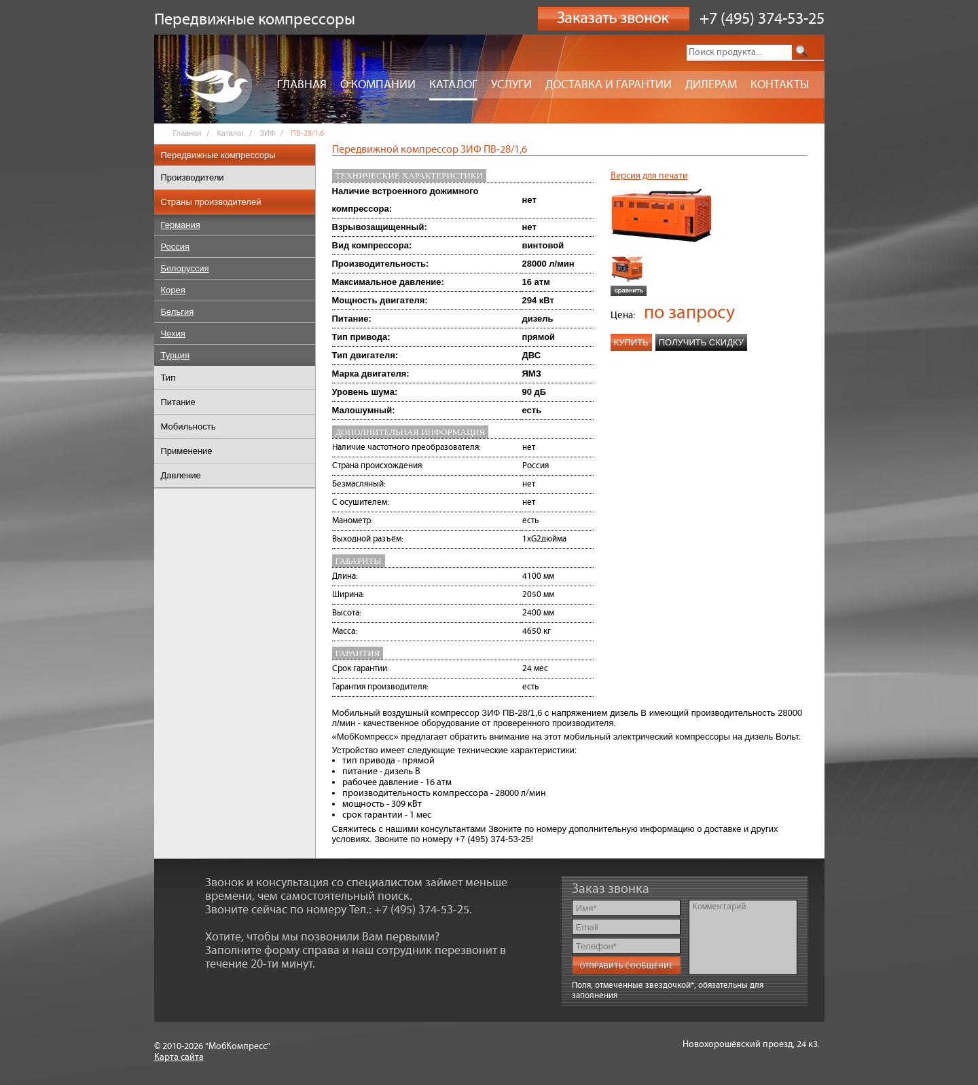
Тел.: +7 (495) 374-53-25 (409, 910)
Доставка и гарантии (608, 85)
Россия (175, 247)
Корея (173, 290)
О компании (378, 85)
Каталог (453, 85)
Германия (180, 225)
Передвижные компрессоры (218, 155)
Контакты (779, 85)
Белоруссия (185, 268)
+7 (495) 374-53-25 (762, 19)
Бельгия (177, 312)
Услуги (511, 85)
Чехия (173, 333)
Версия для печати (649, 175)
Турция (175, 355)
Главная (302, 85)
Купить (631, 342)
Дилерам (711, 85)
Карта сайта (179, 1057)
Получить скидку (701, 342)
